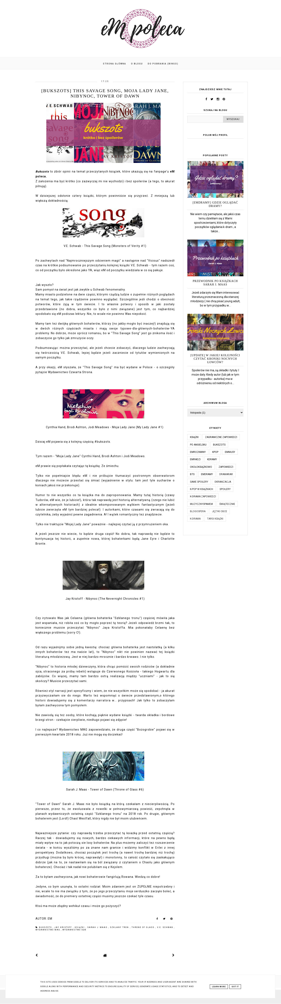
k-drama (195, 518)
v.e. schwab (165, 927)
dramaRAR (226, 474)
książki (80, 927)
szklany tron (120, 927)
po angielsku (198, 444)
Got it (235, 987)
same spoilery (199, 481)
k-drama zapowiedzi (203, 496)
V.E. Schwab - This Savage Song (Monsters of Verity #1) (105, 246)
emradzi (195, 459)
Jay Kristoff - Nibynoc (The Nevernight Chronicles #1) (105, 598)
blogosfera (197, 511)
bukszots (46, 927)
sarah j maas (97, 927)
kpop (215, 452)
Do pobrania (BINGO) (163, 64)
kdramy (212, 459)
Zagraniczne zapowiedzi (221, 437)
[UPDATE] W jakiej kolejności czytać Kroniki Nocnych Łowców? (215, 359)
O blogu (137, 64)
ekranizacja (223, 481)
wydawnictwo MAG (48, 930)
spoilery (225, 489)
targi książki (215, 518)
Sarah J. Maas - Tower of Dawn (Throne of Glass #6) (105, 789)
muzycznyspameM (201, 504)
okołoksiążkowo (201, 467)
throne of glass (143, 927)
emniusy (230, 452)
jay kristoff (63, 927)
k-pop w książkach (201, 489)
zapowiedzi (226, 467)
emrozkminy (198, 452)
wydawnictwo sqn (74, 930)
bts (192, 474)
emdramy (207, 474)
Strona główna (114, 64)
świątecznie (227, 504)
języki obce (219, 511)
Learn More (219, 987)
